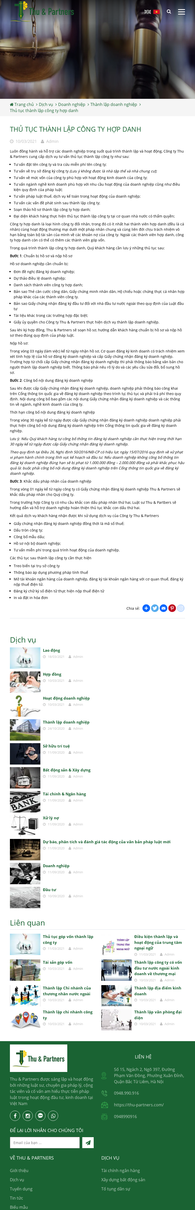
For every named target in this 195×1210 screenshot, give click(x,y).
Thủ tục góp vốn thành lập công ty (68, 939)
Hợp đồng (52, 674)
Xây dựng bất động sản (123, 1179)
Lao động (51, 650)
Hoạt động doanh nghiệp (66, 698)
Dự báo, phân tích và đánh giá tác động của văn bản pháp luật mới (107, 841)
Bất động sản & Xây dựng (66, 769)
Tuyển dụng (21, 1189)
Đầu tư (49, 889)
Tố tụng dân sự (115, 1189)
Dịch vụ (17, 1179)
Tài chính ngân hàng (120, 1170)
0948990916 (125, 1116)
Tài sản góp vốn (57, 962)
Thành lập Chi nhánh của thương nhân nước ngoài (67, 990)
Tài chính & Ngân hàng (64, 793)
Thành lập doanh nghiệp (66, 722)
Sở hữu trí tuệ (56, 746)
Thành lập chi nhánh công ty (67, 1014)
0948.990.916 (126, 1093)
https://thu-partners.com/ (139, 1105)
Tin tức (16, 1198)
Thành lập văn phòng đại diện (158, 1014)
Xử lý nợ (51, 817)
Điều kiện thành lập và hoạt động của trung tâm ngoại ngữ (158, 942)
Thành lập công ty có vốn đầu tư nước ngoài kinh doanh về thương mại (158, 968)
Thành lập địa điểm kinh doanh (157, 990)
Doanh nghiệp (56, 865)
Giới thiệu (19, 1170)
